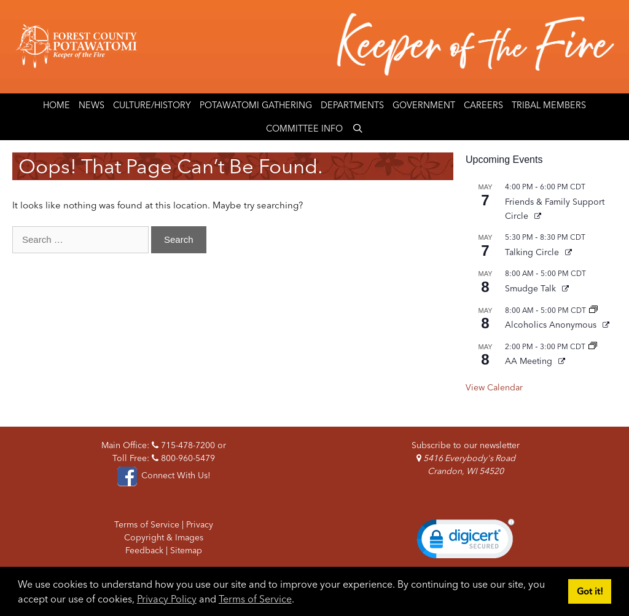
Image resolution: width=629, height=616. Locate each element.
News (91, 105)
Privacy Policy (167, 599)
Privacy (199, 524)
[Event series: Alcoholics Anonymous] (593, 310)
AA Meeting (530, 360)
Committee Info (304, 128)
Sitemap (186, 550)
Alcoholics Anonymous (552, 324)
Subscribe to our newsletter (466, 445)
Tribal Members (549, 105)
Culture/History (152, 105)
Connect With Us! (163, 475)
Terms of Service (255, 599)
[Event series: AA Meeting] (592, 346)
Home (56, 105)
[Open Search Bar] (357, 128)
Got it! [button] (590, 591)
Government (424, 105)
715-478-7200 (183, 445)
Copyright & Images (163, 537)
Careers (483, 105)
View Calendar (494, 387)
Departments (352, 105)
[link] (465, 541)
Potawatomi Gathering (256, 105)
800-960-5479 (183, 458)
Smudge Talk (531, 288)
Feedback (144, 550)
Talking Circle (533, 252)
